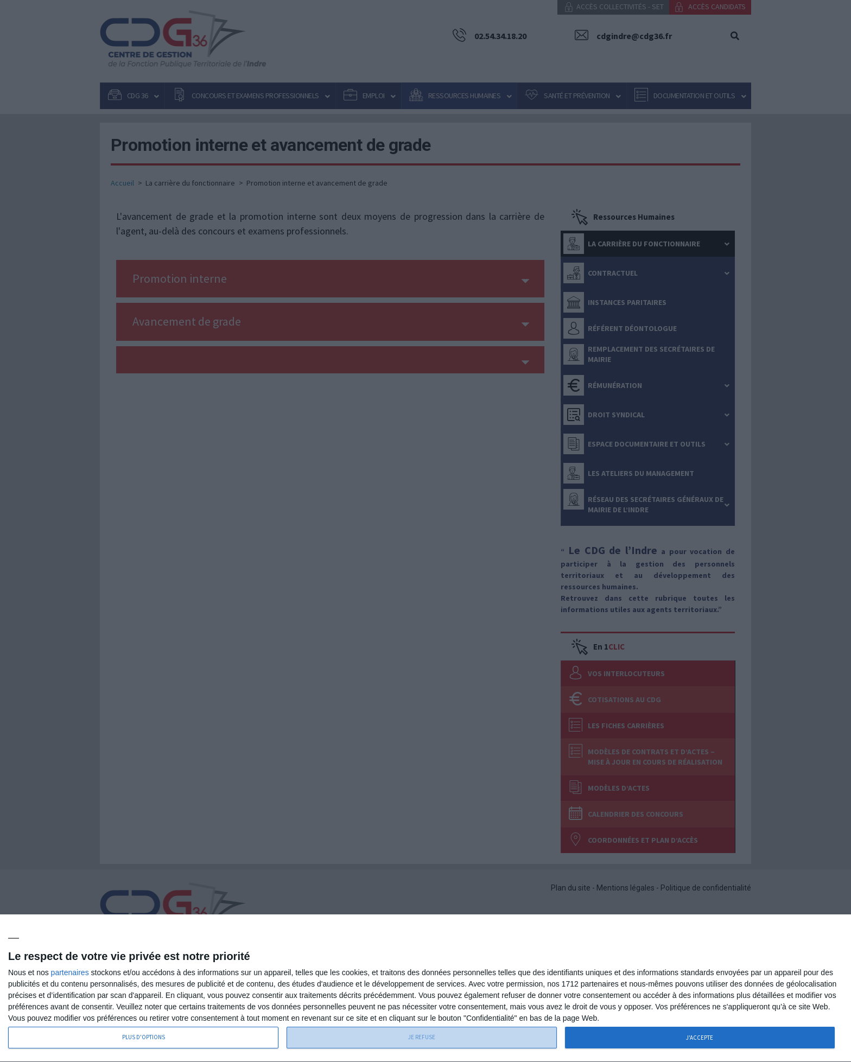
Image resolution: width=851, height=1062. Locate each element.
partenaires (70, 972)
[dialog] (425, 988)
